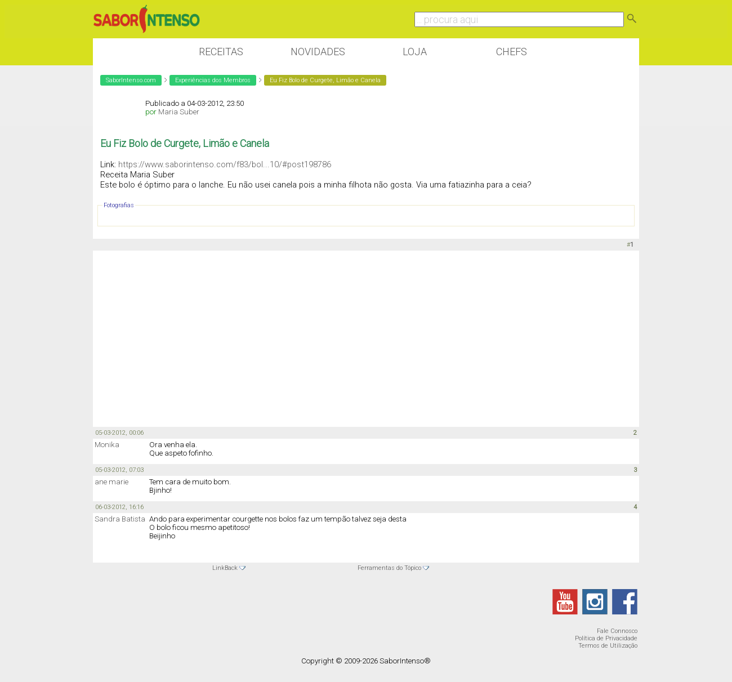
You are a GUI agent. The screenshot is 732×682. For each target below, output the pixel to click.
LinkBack (225, 568)
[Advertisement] (366, 338)
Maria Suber (178, 112)
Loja (415, 51)
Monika (107, 444)
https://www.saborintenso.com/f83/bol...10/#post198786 (224, 164)
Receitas (221, 51)
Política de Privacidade (606, 638)
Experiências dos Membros (213, 80)
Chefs (511, 51)
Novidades (318, 51)
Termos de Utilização (607, 645)
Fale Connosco (617, 631)
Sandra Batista (120, 519)
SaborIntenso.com (131, 80)
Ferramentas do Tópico (389, 568)
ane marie (111, 482)
